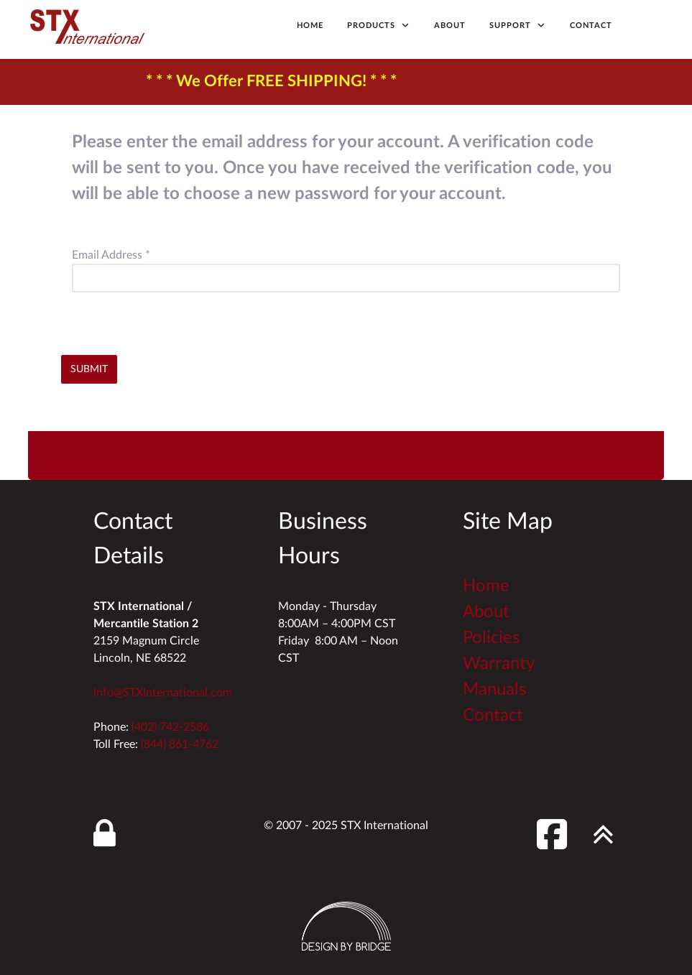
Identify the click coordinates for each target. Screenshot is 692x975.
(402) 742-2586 (170, 727)
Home (486, 586)
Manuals (494, 689)
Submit (89, 369)
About (486, 612)
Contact (493, 715)
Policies (491, 638)
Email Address (111, 255)
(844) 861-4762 (179, 744)
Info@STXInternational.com (162, 692)
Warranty (499, 664)
